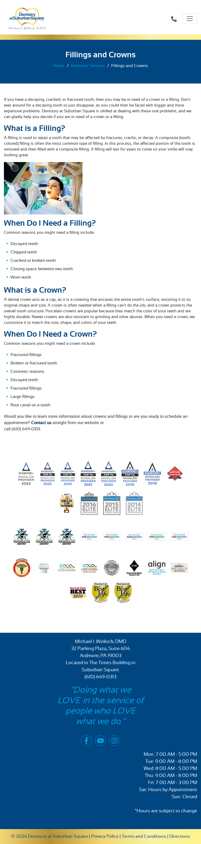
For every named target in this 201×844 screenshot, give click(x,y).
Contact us (41, 422)
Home (59, 65)
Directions (179, 836)
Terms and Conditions (144, 836)
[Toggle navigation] (189, 18)
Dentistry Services (88, 65)
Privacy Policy (105, 836)
